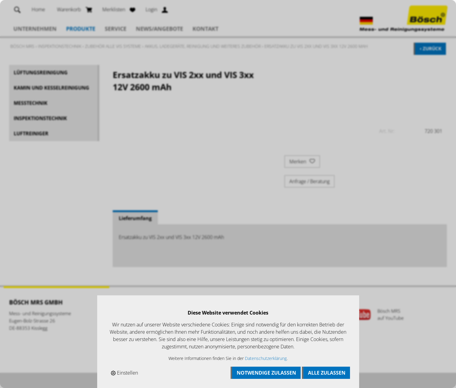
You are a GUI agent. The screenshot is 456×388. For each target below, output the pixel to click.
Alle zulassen (326, 372)
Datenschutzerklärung (266, 358)
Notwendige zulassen (266, 372)
